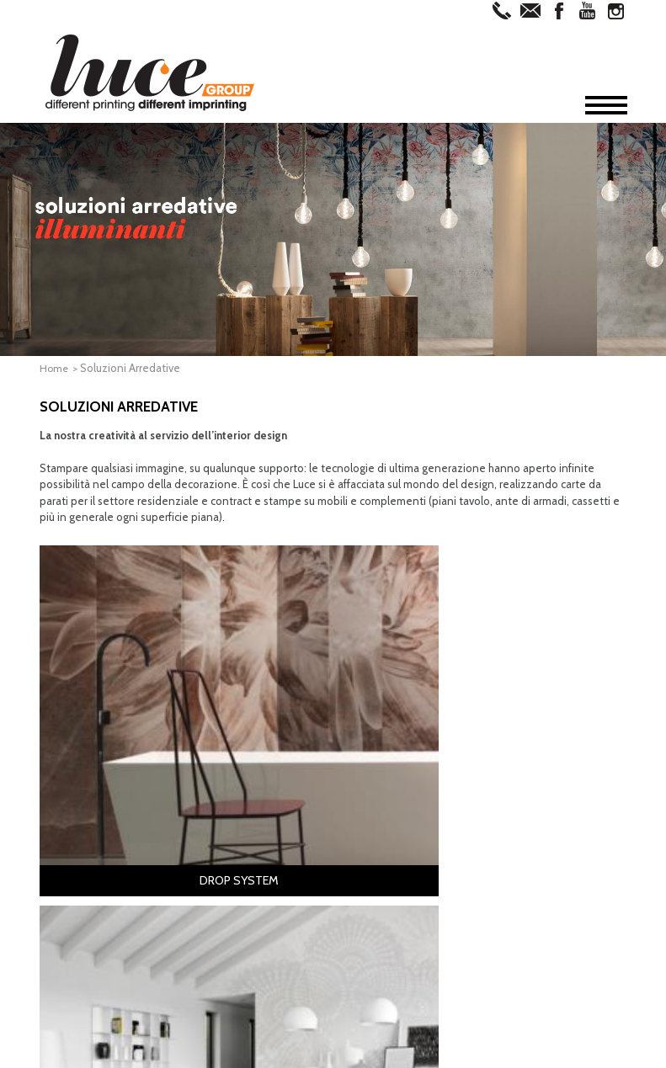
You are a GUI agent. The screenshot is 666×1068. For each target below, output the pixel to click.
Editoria (215, 784)
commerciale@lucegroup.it (280, 1031)
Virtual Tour (97, 843)
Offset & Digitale (108, 803)
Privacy (328, 1053)
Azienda (81, 776)
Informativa (272, 1053)
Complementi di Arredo (391, 798)
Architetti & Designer (521, 784)
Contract (491, 825)
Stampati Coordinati (246, 825)
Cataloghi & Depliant (247, 798)
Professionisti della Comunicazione (517, 804)
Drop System (365, 784)
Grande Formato (108, 816)
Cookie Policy (389, 1053)
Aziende (491, 838)
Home (55, 368)
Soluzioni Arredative (120, 830)
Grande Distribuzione (523, 851)
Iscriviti (333, 969)
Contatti (86, 870)
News (74, 856)
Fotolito (87, 789)
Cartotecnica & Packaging (258, 811)
